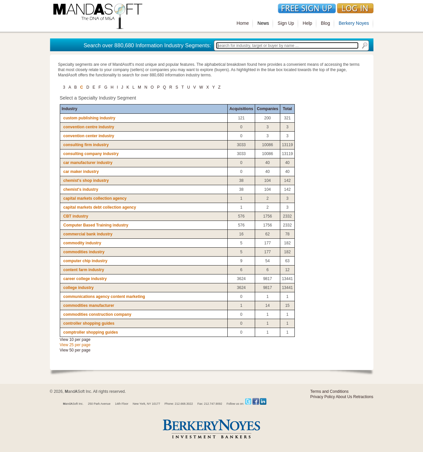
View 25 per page (75, 345)
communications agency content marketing (104, 296)
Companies (267, 108)
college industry (78, 287)
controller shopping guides (89, 323)
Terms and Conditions (329, 391)
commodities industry (84, 252)
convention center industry (88, 136)
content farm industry (83, 269)
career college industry (85, 278)
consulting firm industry (86, 145)
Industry (69, 108)
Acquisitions (241, 108)
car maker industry (81, 171)
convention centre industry (88, 127)
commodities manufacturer (88, 305)
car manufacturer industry (88, 162)
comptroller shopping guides (90, 332)
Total (287, 108)
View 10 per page (75, 339)
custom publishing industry (89, 118)
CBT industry (75, 216)
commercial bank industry (88, 234)
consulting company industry (91, 153)
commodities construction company (97, 314)
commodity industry (82, 243)
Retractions (363, 396)
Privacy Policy (322, 396)
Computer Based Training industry (96, 225)
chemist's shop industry (86, 180)
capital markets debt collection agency (99, 207)
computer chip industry (85, 261)
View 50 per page (75, 350)
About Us (344, 396)
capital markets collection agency (95, 198)
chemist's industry (80, 189)
